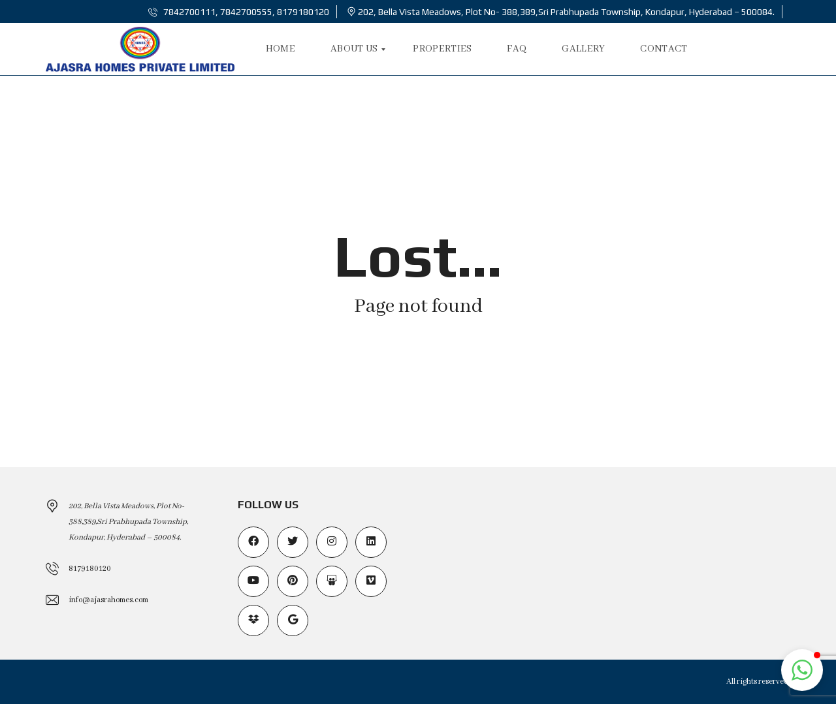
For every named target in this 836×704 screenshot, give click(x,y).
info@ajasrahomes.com (108, 600)
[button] (802, 670)
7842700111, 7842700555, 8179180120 (238, 12)
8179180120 (90, 569)
